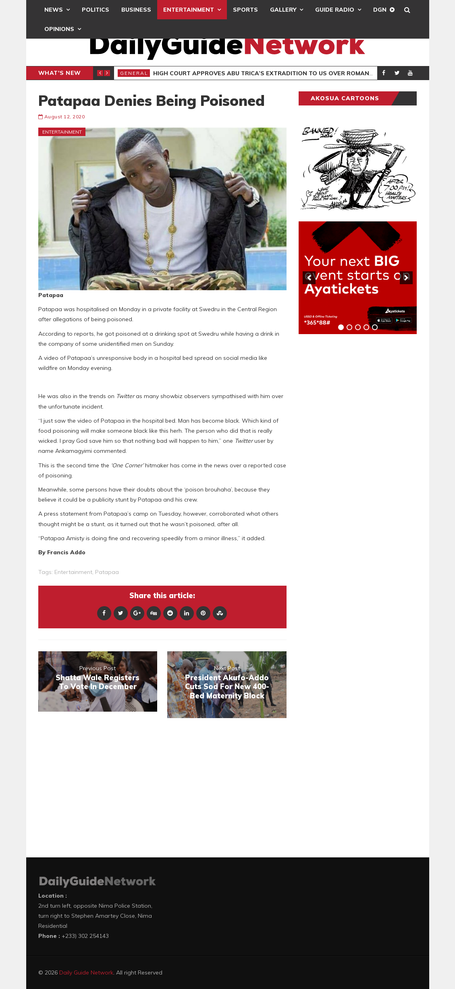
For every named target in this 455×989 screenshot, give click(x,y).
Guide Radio (334, 9)
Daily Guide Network (86, 972)
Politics (95, 9)
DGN (379, 9)
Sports (245, 9)
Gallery (283, 9)
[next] (406, 277)
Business (136, 9)
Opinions (59, 29)
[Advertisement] (359, 466)
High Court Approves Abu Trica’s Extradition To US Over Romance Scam (274, 73)
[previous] (309, 277)
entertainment (73, 572)
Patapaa (107, 572)
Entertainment (188, 9)
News (53, 9)
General (134, 73)
